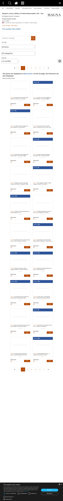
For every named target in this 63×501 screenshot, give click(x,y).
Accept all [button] (49, 490)
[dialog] (31, 492)
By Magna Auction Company (10, 16)
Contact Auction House (9, 18)
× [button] (61, 484)
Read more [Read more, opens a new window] (26, 491)
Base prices (28, 74)
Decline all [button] (49, 493)
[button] (21, 499)
